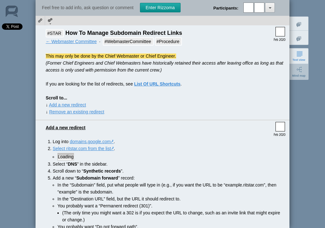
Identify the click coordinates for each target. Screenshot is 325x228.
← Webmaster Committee (71, 41)
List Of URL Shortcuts (157, 83)
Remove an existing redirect (76, 111)
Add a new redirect (67, 104)
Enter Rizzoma (160, 7)
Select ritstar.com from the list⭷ (83, 148)
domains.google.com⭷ (92, 141)
